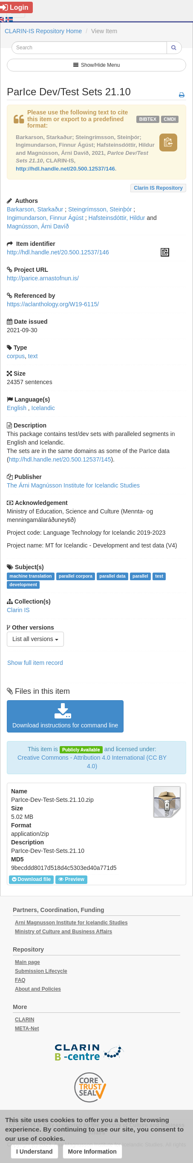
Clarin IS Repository (158, 188)
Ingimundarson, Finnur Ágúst (45, 217)
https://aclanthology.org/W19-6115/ (53, 304)
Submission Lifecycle (41, 971)
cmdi (170, 119)
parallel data (112, 576)
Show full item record (35, 662)
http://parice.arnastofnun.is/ (43, 278)
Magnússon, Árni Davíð (38, 226)
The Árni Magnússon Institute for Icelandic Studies (73, 485)
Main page (27, 962)
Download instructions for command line (65, 716)
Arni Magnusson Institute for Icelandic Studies (71, 923)
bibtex (147, 119)
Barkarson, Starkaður (35, 209)
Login (14, 7)
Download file (31, 879)
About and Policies (38, 989)
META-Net (27, 1029)
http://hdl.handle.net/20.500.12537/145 (60, 459)
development (23, 584)
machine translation (30, 576)
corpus (16, 356)
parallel (140, 576)
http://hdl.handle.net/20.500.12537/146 (65, 168)
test (159, 576)
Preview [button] (71, 879)
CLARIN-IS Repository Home (43, 31)
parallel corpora (75, 576)
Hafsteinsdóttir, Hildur (116, 217)
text (33, 356)
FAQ (20, 980)
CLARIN (24, 1020)
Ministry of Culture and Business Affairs (63, 932)
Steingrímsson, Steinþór (100, 209)
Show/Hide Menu (96, 65)
